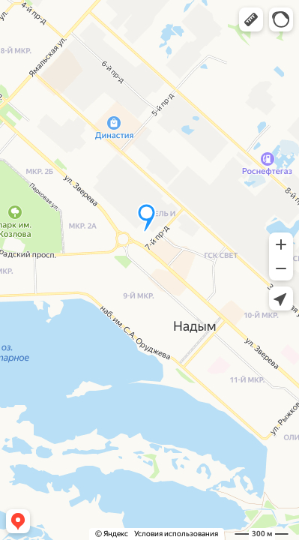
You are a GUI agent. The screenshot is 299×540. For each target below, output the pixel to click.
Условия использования (176, 534)
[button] (251, 20)
